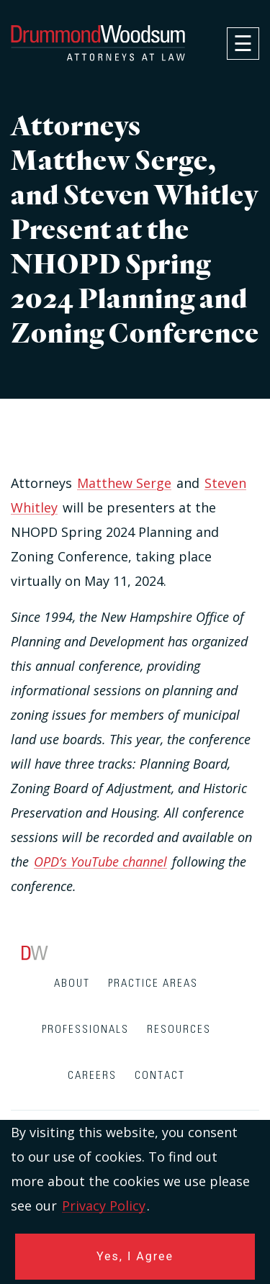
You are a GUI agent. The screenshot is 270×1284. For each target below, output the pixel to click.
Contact (160, 1075)
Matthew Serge (124, 483)
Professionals (85, 1029)
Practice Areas (153, 983)
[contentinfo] (135, 1115)
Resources (179, 1029)
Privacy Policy (103, 1205)
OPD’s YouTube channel (100, 861)
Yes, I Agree (135, 1256)
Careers (92, 1075)
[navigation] (243, 43)
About (72, 983)
